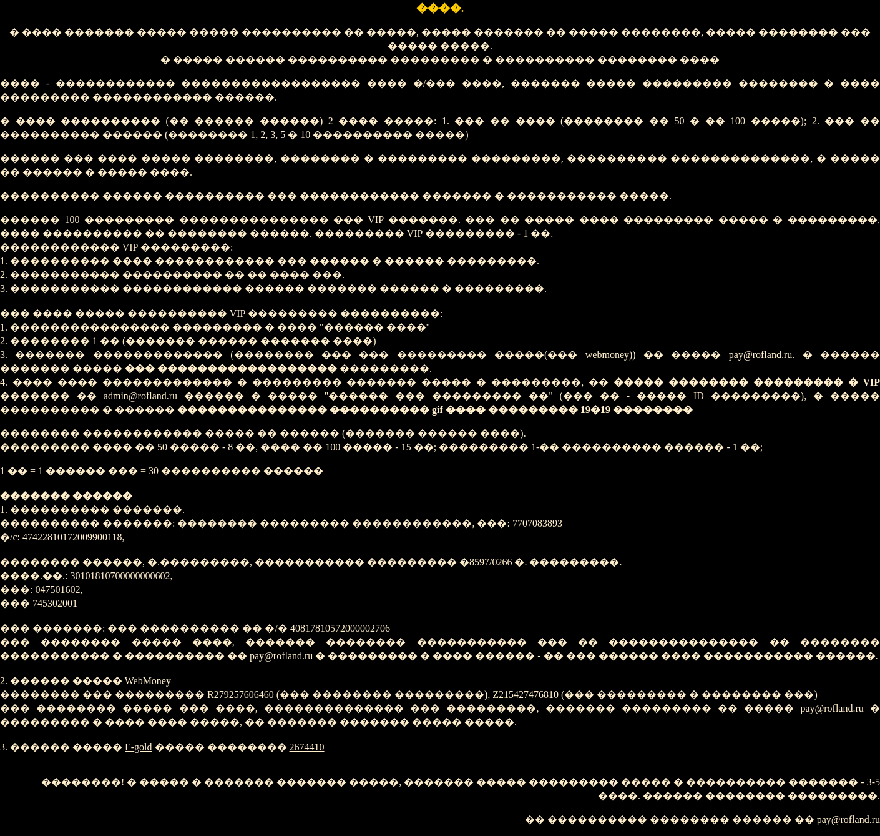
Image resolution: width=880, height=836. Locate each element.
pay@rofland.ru (848, 819)
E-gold (138, 747)
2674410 (307, 747)
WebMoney (148, 680)
